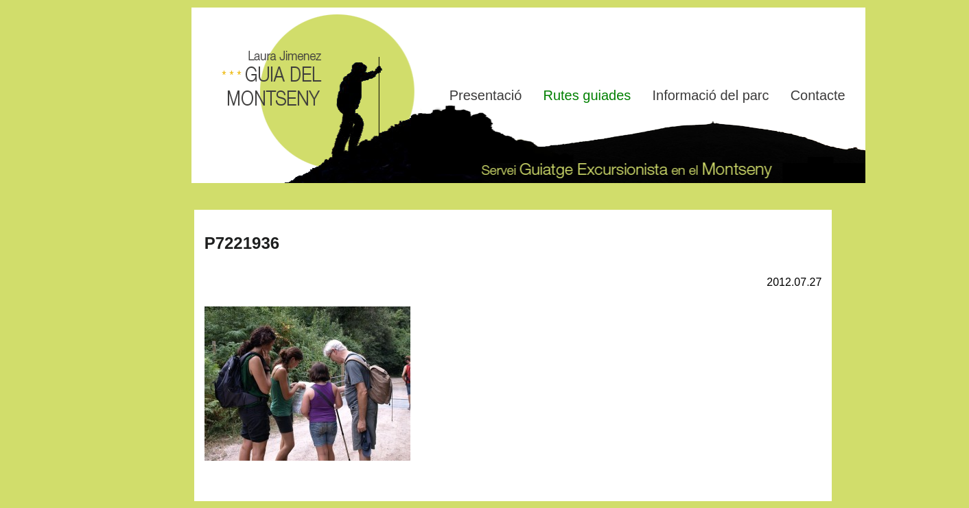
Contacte (818, 95)
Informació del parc (710, 95)
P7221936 (242, 243)
